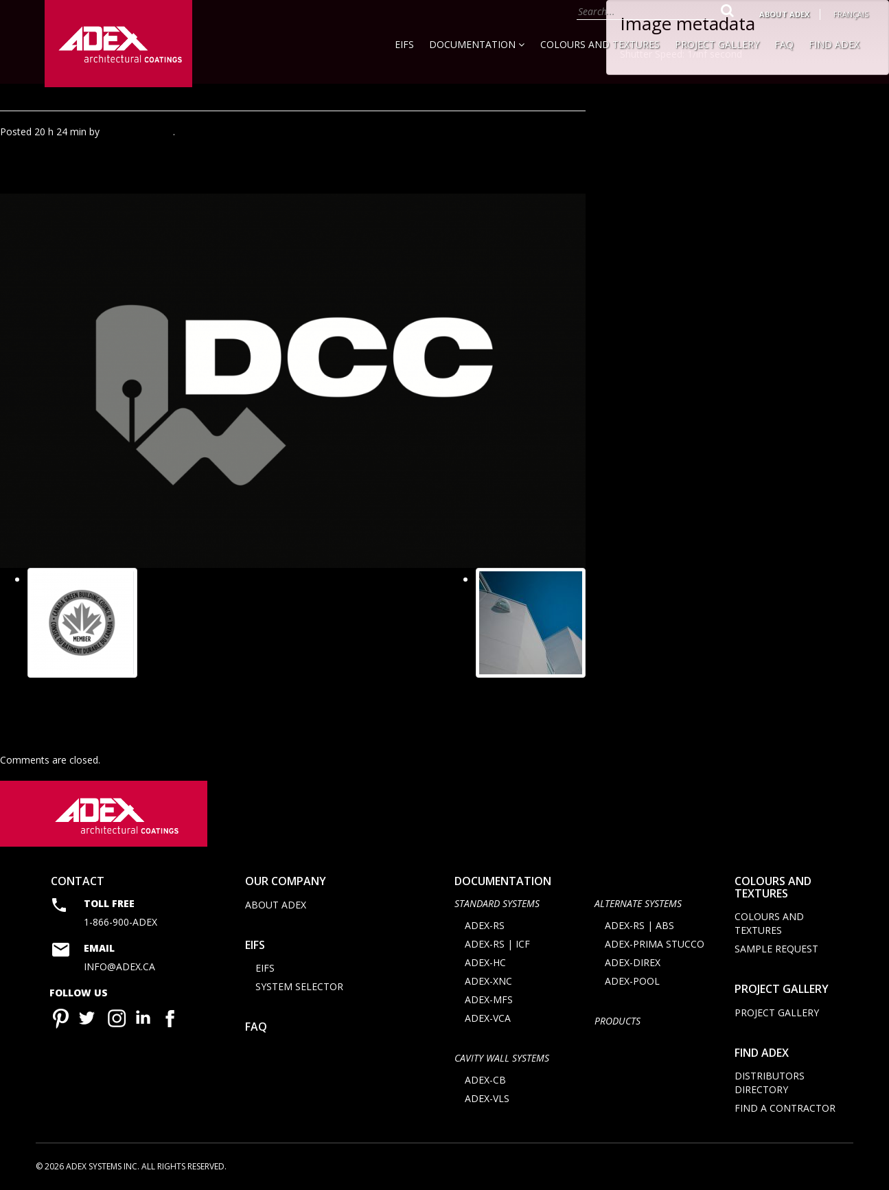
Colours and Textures (600, 44)
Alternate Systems (638, 904)
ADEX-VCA (488, 1019)
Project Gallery (717, 44)
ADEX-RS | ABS (639, 926)
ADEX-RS (485, 926)
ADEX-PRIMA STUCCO (654, 945)
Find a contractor (785, 1109)
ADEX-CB (485, 1081)
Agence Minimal (137, 131)
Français (850, 14)
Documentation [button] (476, 44)
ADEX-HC (485, 963)
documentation (502, 882)
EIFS (404, 44)
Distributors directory (770, 1084)
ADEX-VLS (487, 1099)
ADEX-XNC (488, 982)
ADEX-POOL (632, 982)
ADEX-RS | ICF (497, 945)
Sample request (776, 950)
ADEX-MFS (489, 1000)
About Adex (784, 14)
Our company (285, 882)
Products (617, 1022)
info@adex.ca (119, 967)
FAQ (784, 44)
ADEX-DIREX (632, 963)
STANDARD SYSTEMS (497, 904)
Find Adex (834, 44)
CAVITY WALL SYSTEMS (501, 1059)
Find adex (762, 1054)
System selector (299, 987)
